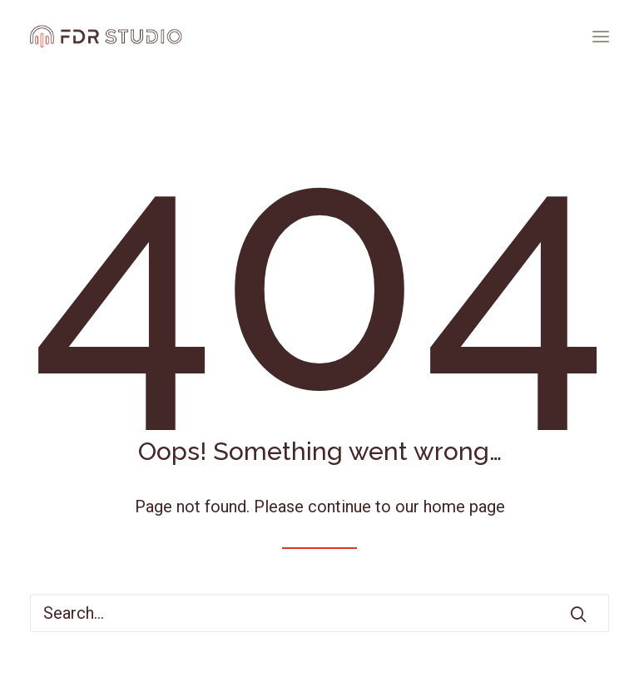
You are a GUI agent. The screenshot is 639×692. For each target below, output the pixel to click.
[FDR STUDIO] (106, 36)
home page (464, 507)
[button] (600, 36)
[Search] (319, 613)
